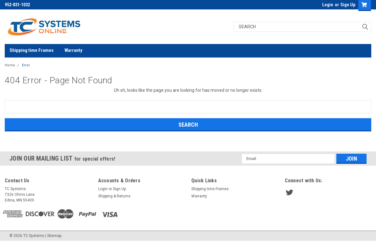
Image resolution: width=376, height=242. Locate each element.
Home (10, 65)
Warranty (73, 50)
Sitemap (54, 236)
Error (26, 65)
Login (327, 4)
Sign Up (347, 4)
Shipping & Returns (114, 196)
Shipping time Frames (31, 50)
